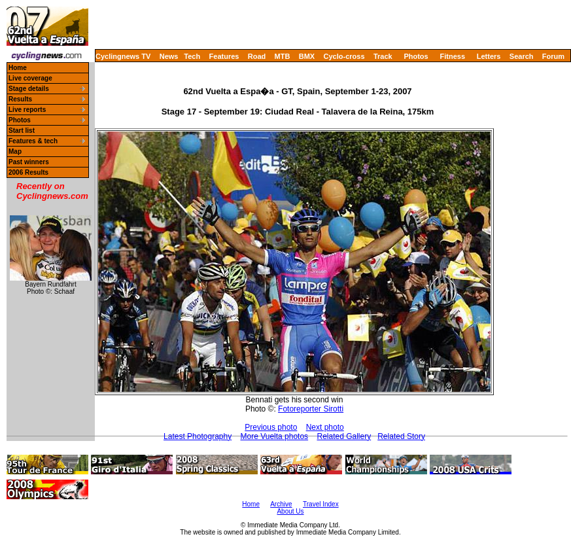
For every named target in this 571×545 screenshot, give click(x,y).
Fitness (452, 56)
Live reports (27, 109)
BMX (307, 56)
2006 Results (28, 172)
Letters (489, 56)
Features (224, 56)
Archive (281, 504)
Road (257, 56)
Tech (192, 56)
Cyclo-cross (344, 56)
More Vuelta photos (275, 436)
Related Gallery (344, 436)
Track (382, 56)
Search (522, 56)
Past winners (29, 162)
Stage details (29, 88)
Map (15, 151)
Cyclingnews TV (122, 56)
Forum (553, 56)
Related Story (401, 436)
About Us (290, 511)
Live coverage (30, 78)
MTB (282, 56)
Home (18, 67)
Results (20, 99)
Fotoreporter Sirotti (310, 408)
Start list (22, 130)
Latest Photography (198, 436)
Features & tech (33, 141)
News (169, 56)
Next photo (325, 427)
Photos (416, 56)
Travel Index (321, 504)
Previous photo (271, 427)
